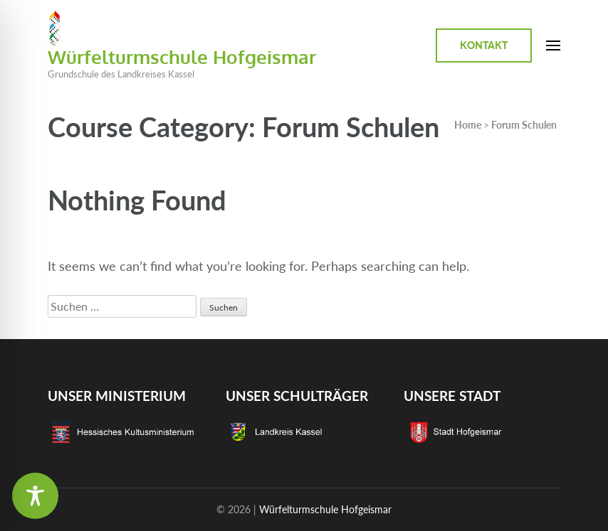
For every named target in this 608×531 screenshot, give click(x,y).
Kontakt (484, 45)
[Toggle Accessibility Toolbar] (35, 495)
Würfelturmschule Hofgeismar (182, 56)
